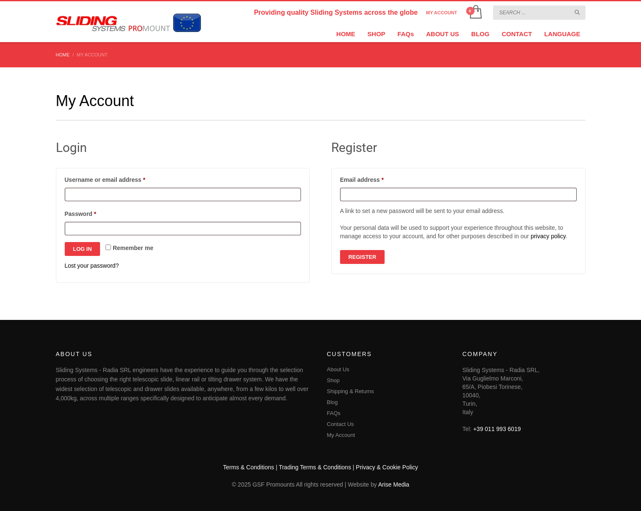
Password (93, 212)
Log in (82, 249)
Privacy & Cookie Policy (387, 467)
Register (362, 257)
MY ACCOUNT (441, 12)
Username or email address (118, 178)
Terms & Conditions (248, 467)
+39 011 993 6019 (497, 429)
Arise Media (393, 484)
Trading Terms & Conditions (315, 467)
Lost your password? (92, 265)
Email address (374, 178)
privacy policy (547, 236)
